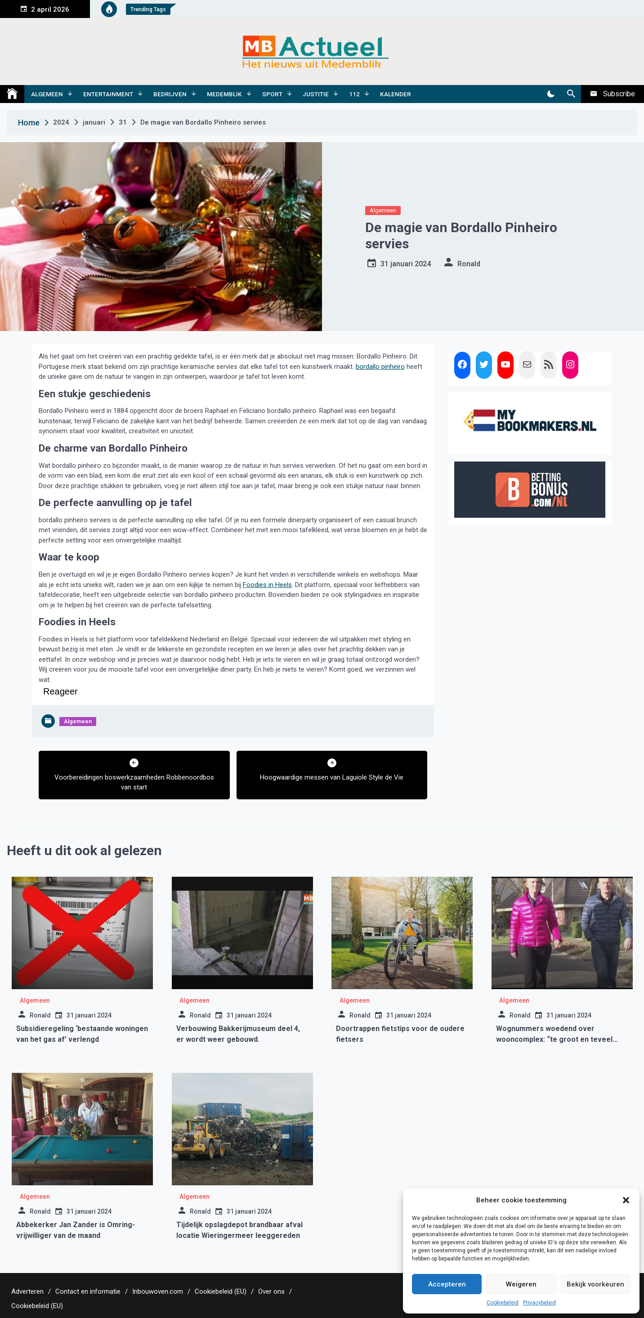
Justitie (316, 94)
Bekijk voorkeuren (595, 1284)
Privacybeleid (539, 1303)
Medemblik (224, 94)
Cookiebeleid (503, 1303)
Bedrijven (170, 94)
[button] (626, 1200)
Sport (272, 94)
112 (354, 94)
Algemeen (47, 94)
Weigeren (521, 1284)
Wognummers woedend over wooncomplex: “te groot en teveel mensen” (554, 1039)
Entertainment (108, 94)
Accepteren (447, 1284)
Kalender (395, 94)
